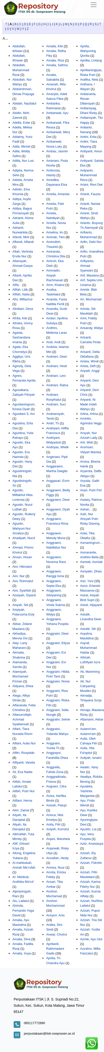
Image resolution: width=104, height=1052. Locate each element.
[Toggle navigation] (93, 4)
